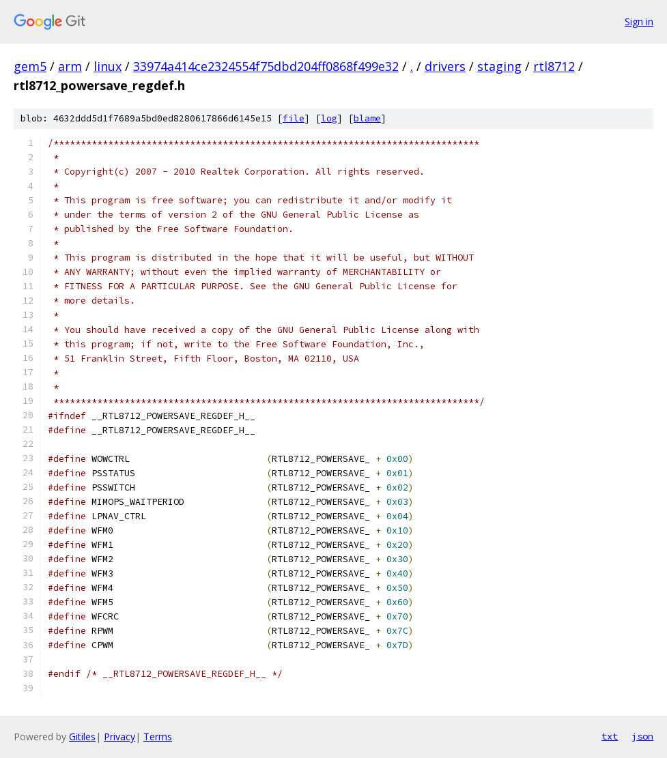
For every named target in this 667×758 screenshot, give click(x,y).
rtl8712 (554, 66)
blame (367, 118)
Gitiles (82, 736)
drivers (445, 66)
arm (70, 66)
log (329, 118)
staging (499, 66)
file (293, 118)
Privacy (119, 736)
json (642, 736)
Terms (157, 736)
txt (609, 736)
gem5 (30, 66)
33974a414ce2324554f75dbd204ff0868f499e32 (266, 66)
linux (108, 66)
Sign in (639, 21)
